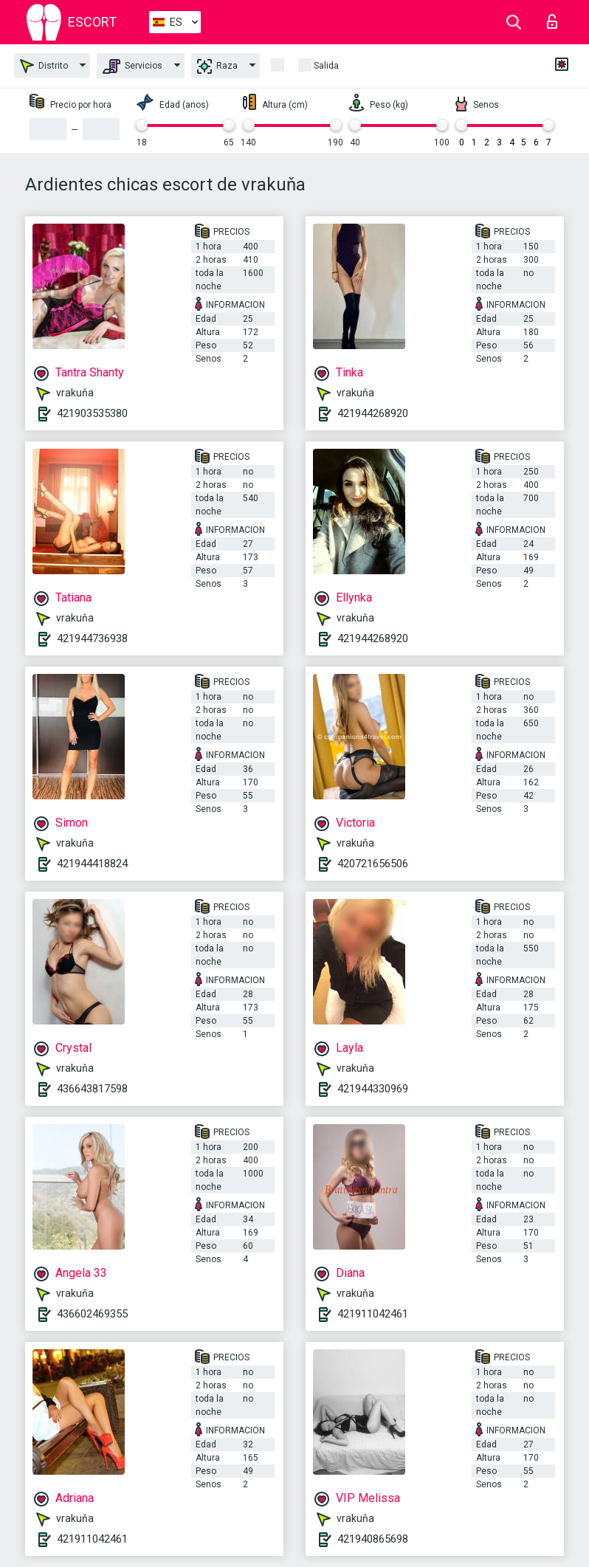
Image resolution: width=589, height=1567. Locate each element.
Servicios (132, 66)
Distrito (44, 66)
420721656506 (372, 863)
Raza (217, 66)
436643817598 (92, 1088)
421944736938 (92, 638)
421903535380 (92, 413)
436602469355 (92, 1313)
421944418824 (92, 863)
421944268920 (372, 413)
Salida (326, 66)
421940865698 (372, 1539)
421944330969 (372, 1088)
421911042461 (372, 1313)
